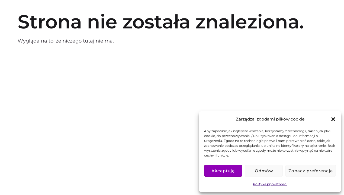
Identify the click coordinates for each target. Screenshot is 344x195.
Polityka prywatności (270, 184)
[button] (333, 119)
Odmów (264, 170)
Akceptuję (223, 170)
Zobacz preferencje (310, 170)
